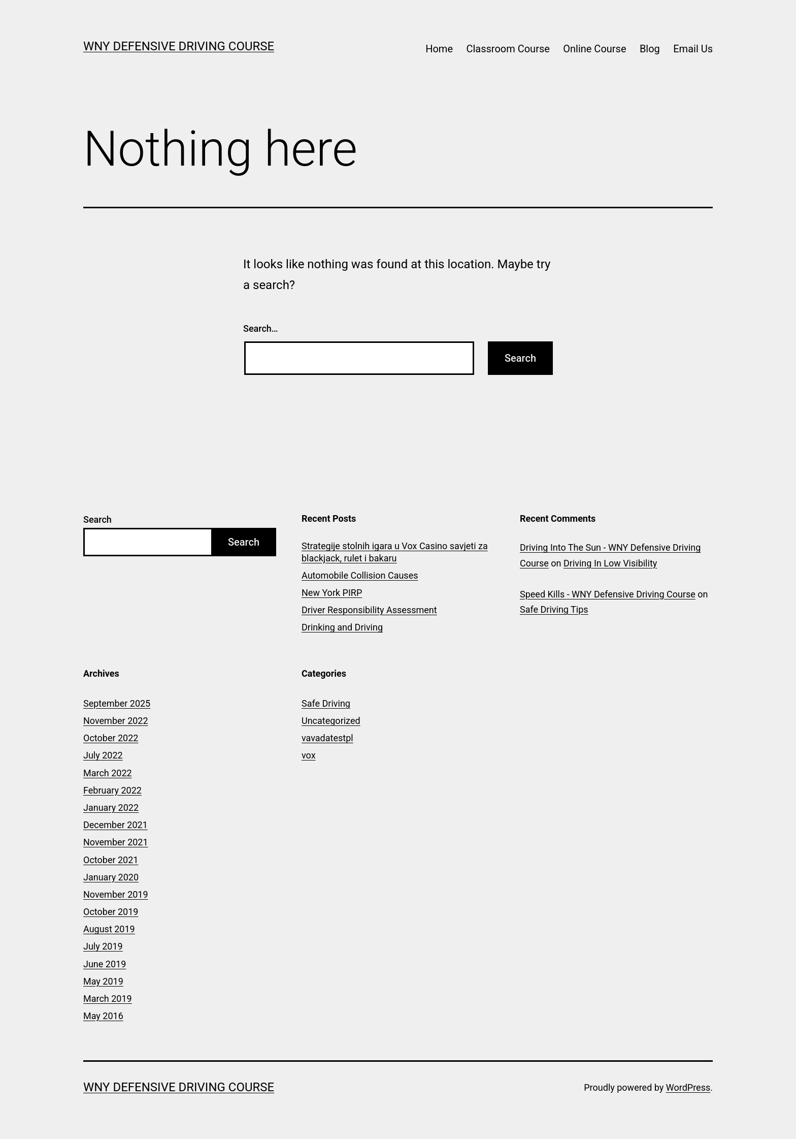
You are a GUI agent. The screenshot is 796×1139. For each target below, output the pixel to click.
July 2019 (103, 946)
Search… (260, 328)
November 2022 (115, 720)
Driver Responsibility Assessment (369, 610)
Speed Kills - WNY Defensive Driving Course (607, 594)
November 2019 (115, 894)
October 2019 (110, 911)
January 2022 (111, 807)
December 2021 (115, 824)
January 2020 (111, 877)
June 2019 (104, 964)
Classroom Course (507, 49)
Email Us (693, 49)
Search (97, 519)
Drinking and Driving (342, 627)
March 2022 (107, 773)
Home (439, 49)
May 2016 (103, 1015)
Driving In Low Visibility (610, 563)
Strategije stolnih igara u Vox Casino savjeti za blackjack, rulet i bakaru (395, 552)
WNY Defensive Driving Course (178, 46)
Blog (650, 49)
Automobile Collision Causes (360, 575)
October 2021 (110, 860)
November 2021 (115, 842)
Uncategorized (331, 720)
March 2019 (107, 998)
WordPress (688, 1087)
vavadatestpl (327, 738)
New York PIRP (332, 592)
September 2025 (116, 703)
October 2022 (110, 738)
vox (309, 755)
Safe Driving (326, 703)
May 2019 (103, 981)
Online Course (594, 49)
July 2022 (103, 755)
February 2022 (112, 790)
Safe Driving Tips (554, 609)
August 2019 (109, 929)
